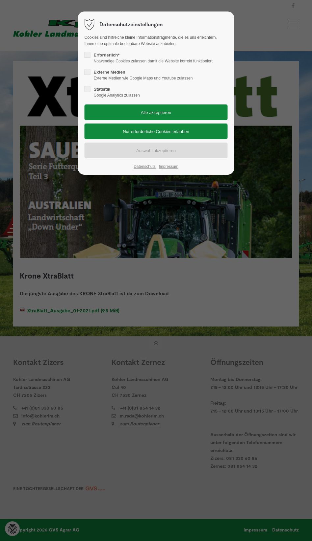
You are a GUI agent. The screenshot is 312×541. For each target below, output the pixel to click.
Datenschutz (145, 166)
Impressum (168, 166)
